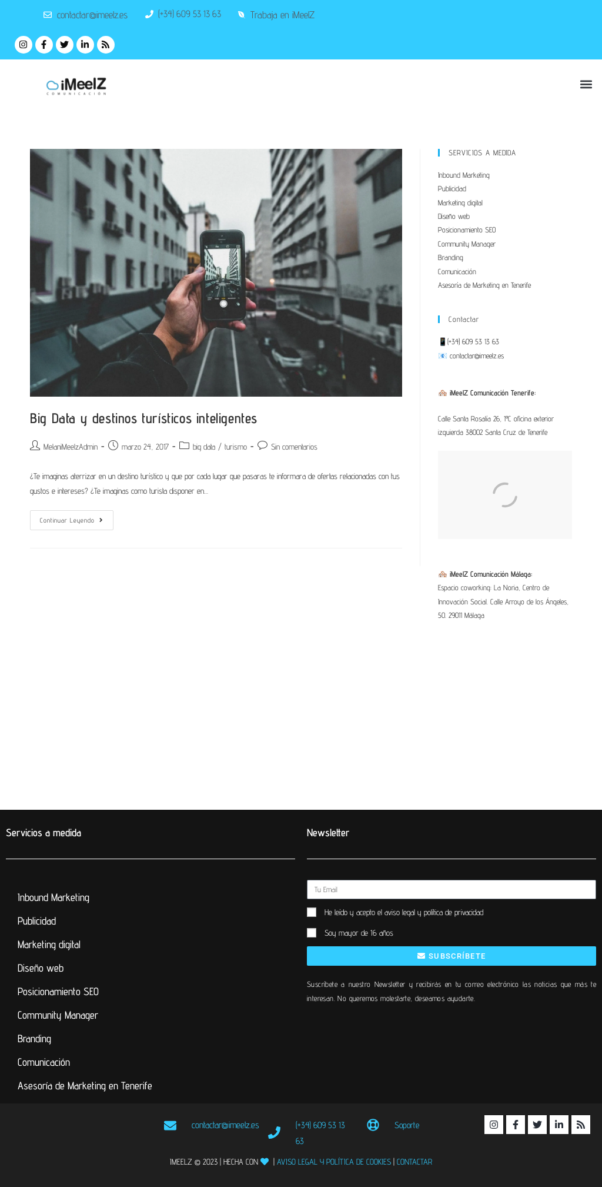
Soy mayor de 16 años (359, 932)
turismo (236, 446)
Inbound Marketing (464, 174)
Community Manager (467, 243)
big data (204, 446)
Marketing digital (460, 202)
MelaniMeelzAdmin (71, 446)
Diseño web (454, 216)
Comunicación (457, 271)
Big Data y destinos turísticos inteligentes (143, 418)
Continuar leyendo (76, 517)
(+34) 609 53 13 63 (473, 341)
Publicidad (452, 188)
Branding (450, 257)
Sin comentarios (294, 446)
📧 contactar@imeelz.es (471, 355)
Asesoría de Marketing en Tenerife (484, 285)
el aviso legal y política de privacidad (430, 912)
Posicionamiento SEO (467, 229)
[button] (586, 84)
